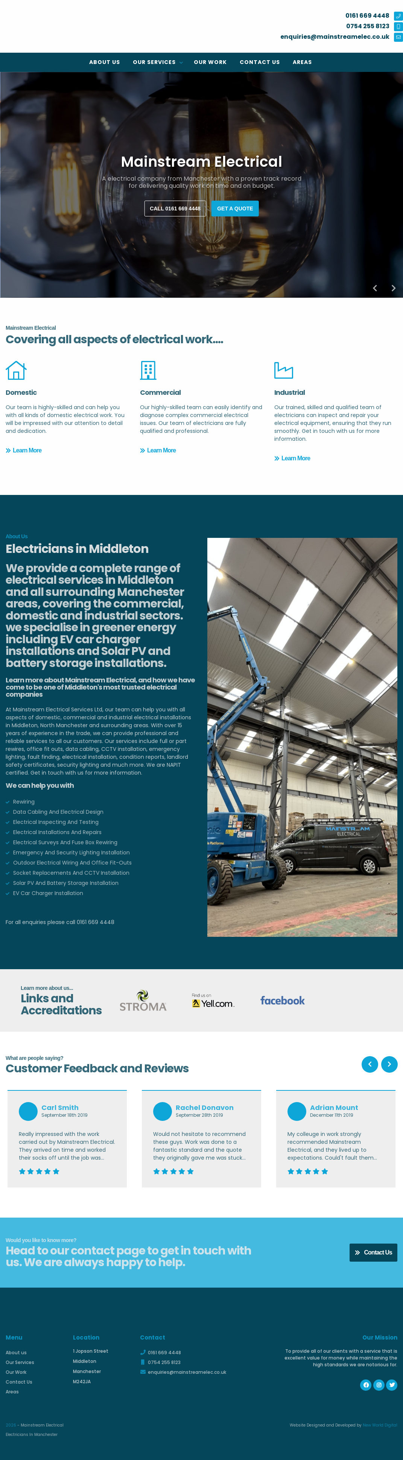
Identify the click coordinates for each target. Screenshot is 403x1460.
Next (393, 288)
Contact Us (260, 62)
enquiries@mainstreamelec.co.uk (183, 1372)
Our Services (155, 62)
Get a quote (235, 209)
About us (104, 62)
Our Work (210, 62)
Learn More (23, 450)
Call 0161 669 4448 (175, 209)
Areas (302, 62)
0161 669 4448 (160, 1352)
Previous (374, 288)
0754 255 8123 (160, 1362)
